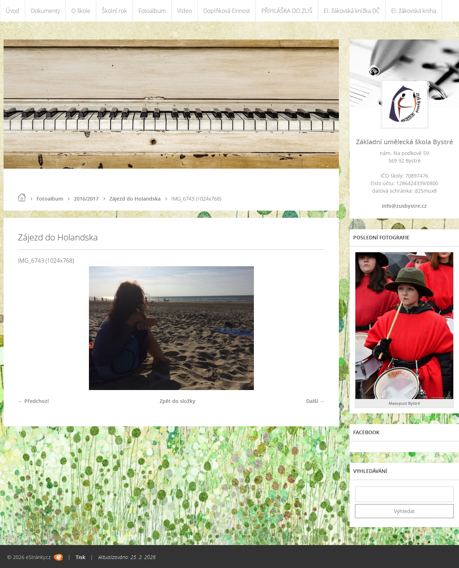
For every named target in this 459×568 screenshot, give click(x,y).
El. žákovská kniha (413, 11)
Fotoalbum (152, 11)
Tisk (80, 557)
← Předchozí (33, 401)
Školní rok (114, 11)
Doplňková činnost (226, 11)
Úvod (12, 11)
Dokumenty (45, 11)
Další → (315, 401)
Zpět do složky (177, 401)
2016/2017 (86, 198)
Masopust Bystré (404, 403)
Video (184, 11)
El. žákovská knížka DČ (352, 11)
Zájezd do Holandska (135, 198)
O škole (80, 11)
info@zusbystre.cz (404, 205)
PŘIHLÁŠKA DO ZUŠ (286, 11)
